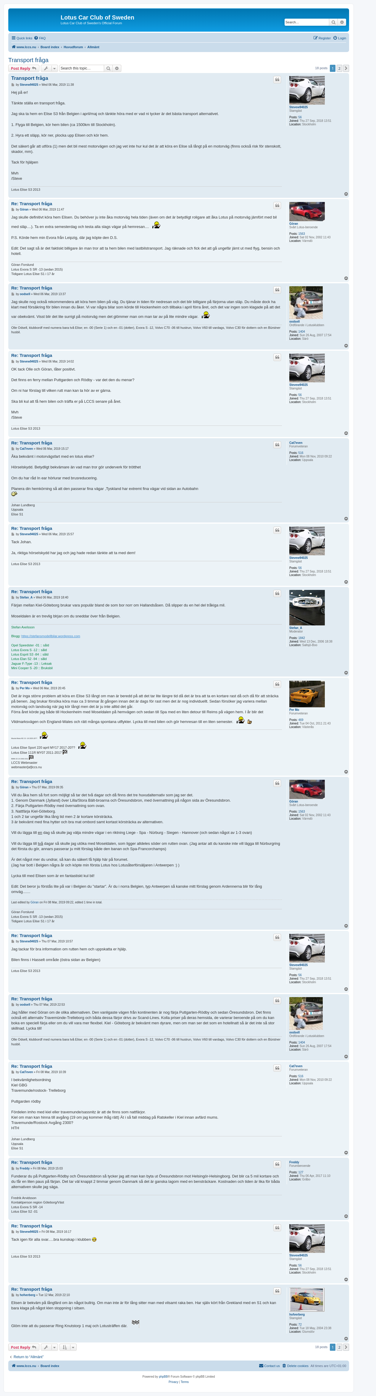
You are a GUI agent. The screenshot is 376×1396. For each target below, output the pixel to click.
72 (300, 1324)
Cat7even (295, 442)
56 (300, 117)
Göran (293, 223)
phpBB (163, 1376)
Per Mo (294, 709)
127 (301, 1172)
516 (301, 452)
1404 (301, 331)
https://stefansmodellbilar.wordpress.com (50, 636)
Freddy (294, 1162)
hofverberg (297, 1314)
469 (301, 720)
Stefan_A (295, 628)
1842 (301, 638)
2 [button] (339, 68)
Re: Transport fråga (31, 203)
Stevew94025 (298, 107)
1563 (301, 233)
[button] (346, 68)
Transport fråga (28, 60)
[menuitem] (40, 38)
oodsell (294, 321)
